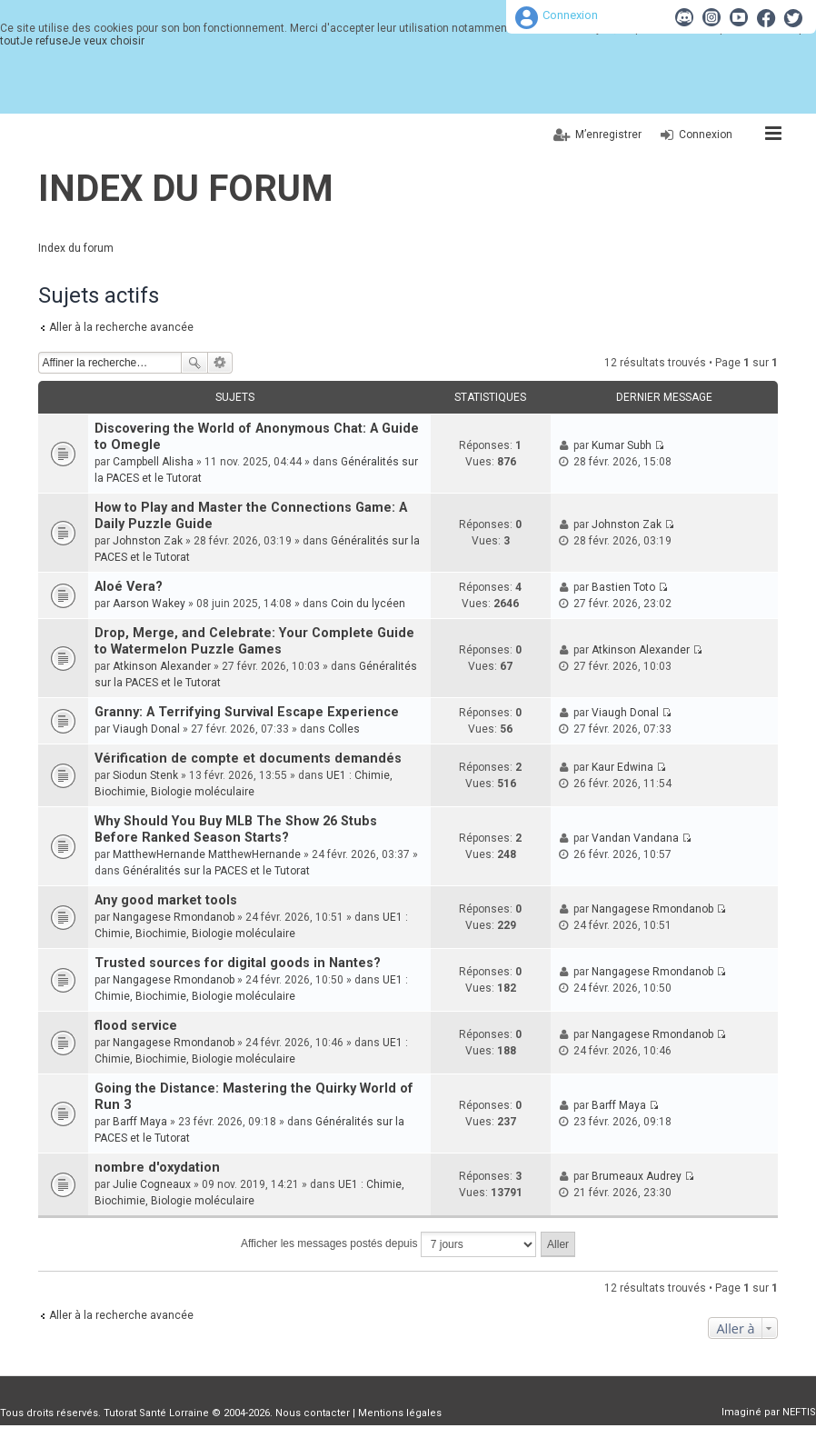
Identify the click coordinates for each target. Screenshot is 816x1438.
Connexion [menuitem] (705, 134)
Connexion (570, 15)
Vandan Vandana (635, 838)
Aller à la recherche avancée (121, 327)
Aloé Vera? (129, 586)
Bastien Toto (623, 587)
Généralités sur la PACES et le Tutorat (216, 870)
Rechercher (194, 363)
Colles (344, 729)
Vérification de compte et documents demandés (248, 758)
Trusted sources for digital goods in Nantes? (238, 963)
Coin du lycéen (368, 603)
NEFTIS (799, 1412)
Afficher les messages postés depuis (388, 1244)
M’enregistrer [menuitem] (608, 134)
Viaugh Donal (146, 729)
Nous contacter (312, 1413)
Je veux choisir (106, 41)
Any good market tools (166, 900)
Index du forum (185, 188)
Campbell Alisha (153, 461)
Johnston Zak (148, 540)
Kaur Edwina (622, 767)
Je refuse (44, 41)
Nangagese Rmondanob (173, 917)
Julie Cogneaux (152, 1184)
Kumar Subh (622, 445)
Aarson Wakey (149, 603)
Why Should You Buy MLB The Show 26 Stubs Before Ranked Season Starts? (236, 829)
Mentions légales (400, 1413)
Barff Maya (140, 1121)
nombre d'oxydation (157, 1167)
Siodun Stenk (145, 775)
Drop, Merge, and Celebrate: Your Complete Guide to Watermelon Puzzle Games (254, 641)
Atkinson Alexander (162, 666)
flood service (136, 1026)
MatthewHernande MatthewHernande (207, 854)
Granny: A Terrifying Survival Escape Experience (247, 712)
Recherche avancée (220, 363)
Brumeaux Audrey (637, 1176)
